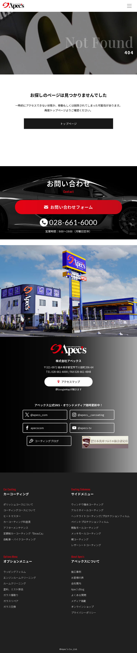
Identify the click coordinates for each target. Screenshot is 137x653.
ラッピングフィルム (14, 572)
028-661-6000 (73, 222)
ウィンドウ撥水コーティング (87, 504)
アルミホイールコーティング (87, 510)
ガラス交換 (9, 606)
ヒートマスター (12, 516)
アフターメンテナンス (15, 527)
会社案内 (76, 583)
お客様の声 (77, 577)
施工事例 (76, 572)
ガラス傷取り (10, 595)
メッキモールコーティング (86, 533)
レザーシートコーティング (86, 545)
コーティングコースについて (19, 510)
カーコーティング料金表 (17, 522)
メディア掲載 (78, 601)
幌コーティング (79, 539)
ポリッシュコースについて (18, 504)
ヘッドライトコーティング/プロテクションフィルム (100, 516)
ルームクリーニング (14, 583)
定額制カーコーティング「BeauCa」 (24, 533)
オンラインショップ (82, 606)
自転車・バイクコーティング (19, 539)
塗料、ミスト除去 (13, 589)
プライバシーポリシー (83, 612)
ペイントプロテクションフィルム (90, 522)
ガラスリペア (10, 601)
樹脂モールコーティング (84, 527)
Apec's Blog (77, 589)
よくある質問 (78, 595)
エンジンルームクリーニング (19, 577)
